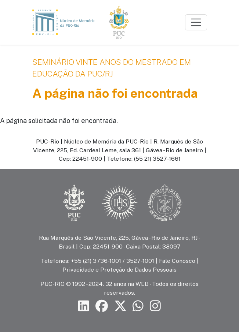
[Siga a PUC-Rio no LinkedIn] (83, 305)
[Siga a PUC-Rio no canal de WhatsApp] (138, 305)
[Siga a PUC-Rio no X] (120, 305)
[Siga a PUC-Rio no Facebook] (101, 305)
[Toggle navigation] (196, 22)
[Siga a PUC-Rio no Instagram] (155, 305)
